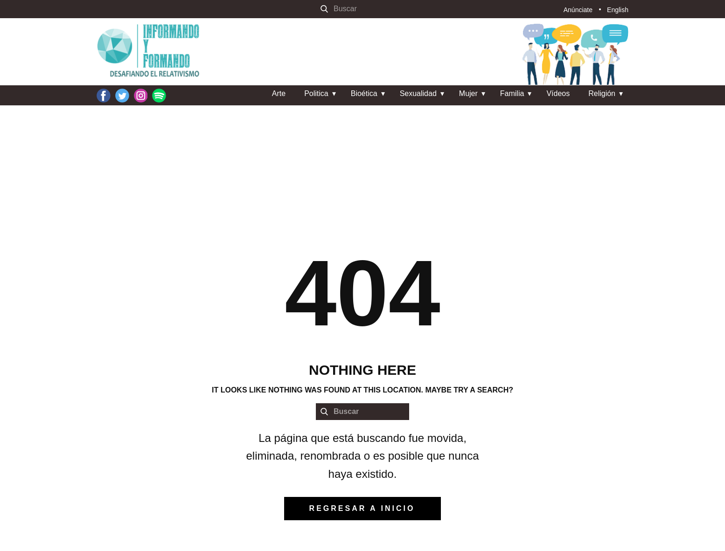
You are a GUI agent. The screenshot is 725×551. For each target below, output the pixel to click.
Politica (316, 93)
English (617, 10)
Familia (512, 93)
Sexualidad (418, 93)
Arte (279, 93)
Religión (601, 93)
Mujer (468, 93)
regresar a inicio (362, 508)
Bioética (364, 93)
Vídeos (558, 93)
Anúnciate (578, 10)
